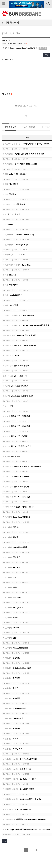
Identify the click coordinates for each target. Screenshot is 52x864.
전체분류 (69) (10, 127)
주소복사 (43, 48)
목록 (46, 55)
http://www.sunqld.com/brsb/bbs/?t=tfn (23, 48)
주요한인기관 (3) (29, 127)
